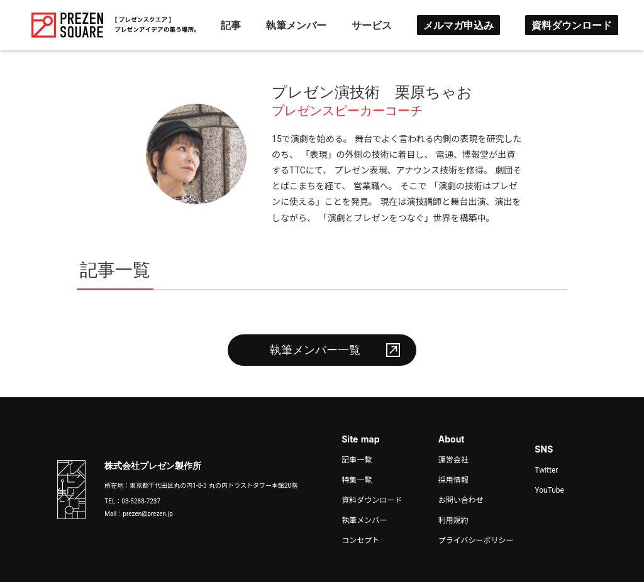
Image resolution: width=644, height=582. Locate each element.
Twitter (546, 470)
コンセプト (360, 540)
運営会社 (453, 460)
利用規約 (453, 520)
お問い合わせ (461, 500)
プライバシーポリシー (476, 540)
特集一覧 (356, 480)
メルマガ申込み (458, 25)
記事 (231, 25)
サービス (372, 25)
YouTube (549, 490)
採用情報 (453, 480)
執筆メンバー (296, 25)
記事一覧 (356, 460)
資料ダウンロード (571, 25)
